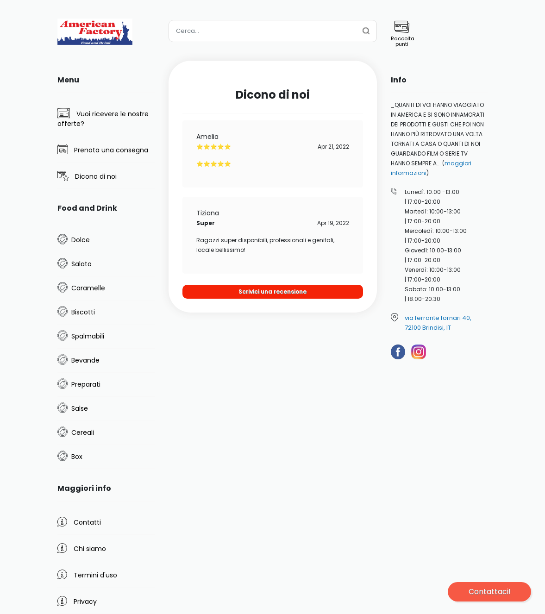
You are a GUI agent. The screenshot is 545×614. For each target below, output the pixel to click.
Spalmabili (87, 336)
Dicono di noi (87, 176)
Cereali (82, 432)
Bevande (85, 360)
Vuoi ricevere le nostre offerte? (103, 118)
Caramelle (88, 288)
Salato (81, 264)
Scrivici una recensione (272, 291)
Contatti (79, 522)
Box (76, 456)
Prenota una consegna (102, 149)
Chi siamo (81, 548)
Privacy (77, 601)
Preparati (85, 384)
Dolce (80, 239)
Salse (79, 408)
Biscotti (83, 312)
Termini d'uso (87, 575)
